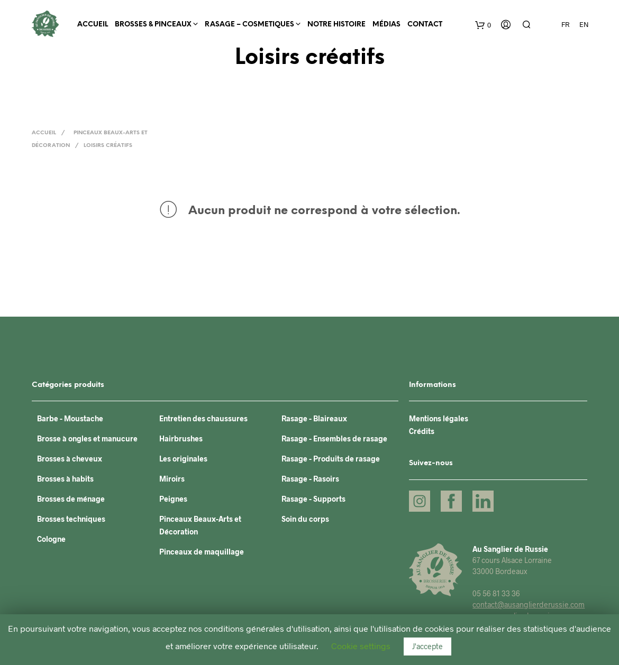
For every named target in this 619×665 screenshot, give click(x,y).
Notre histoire (336, 24)
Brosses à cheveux (69, 458)
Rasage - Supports (313, 498)
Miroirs (172, 478)
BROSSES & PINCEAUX (153, 24)
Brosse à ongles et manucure (87, 438)
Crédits (421, 431)
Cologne (51, 538)
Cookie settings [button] (360, 646)
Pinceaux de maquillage (201, 551)
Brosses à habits (65, 478)
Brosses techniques (71, 518)
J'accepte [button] (427, 646)
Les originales (183, 458)
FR (565, 24)
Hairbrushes (181, 438)
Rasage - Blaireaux (314, 418)
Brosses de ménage (71, 498)
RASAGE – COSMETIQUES (249, 24)
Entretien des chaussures (203, 418)
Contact (424, 24)
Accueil (92, 24)
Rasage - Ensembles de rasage (334, 438)
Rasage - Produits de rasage (330, 458)
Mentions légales (438, 418)
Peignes (173, 498)
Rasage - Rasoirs (310, 478)
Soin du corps (305, 518)
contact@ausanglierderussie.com (528, 604)
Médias (386, 24)
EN (584, 24)
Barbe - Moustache (70, 418)
